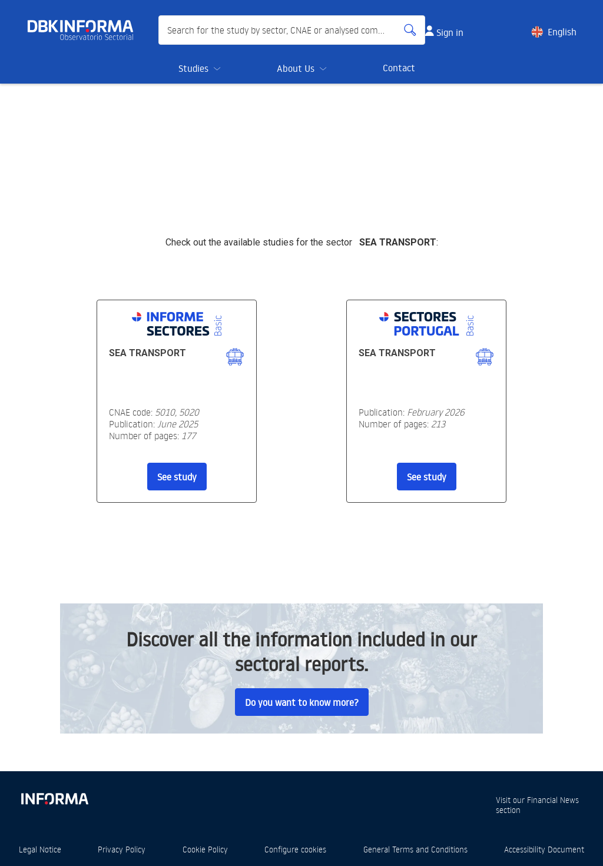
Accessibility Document (544, 849)
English (562, 32)
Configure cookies (295, 849)
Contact (399, 68)
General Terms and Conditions (415, 849)
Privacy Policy (121, 849)
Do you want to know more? (302, 702)
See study (177, 477)
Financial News (553, 800)
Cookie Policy (205, 849)
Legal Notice (40, 849)
